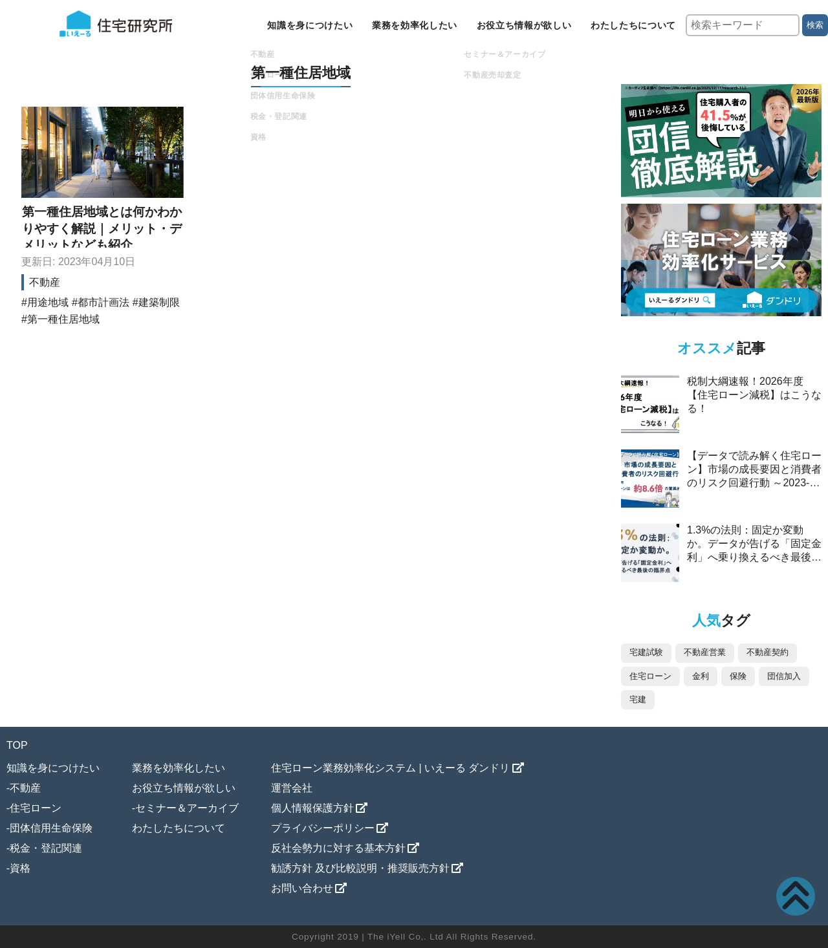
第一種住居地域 (63, 319)
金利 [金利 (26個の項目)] (700, 676)
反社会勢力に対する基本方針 (338, 848)
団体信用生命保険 (51, 828)
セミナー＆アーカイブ (187, 808)
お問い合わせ (302, 888)
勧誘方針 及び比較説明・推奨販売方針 (360, 868)
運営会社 (291, 787)
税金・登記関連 (46, 848)
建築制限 (159, 302)
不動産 (44, 282)
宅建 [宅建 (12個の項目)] (637, 699)
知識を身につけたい (310, 25)
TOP (17, 745)
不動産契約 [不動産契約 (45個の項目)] (767, 652)
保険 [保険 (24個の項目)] (738, 676)
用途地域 (48, 302)
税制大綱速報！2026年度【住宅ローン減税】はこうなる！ (754, 395)
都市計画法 (103, 302)
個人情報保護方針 (312, 808)
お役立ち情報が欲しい (524, 25)
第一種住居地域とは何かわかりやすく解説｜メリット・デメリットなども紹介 (102, 228)
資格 (20, 868)
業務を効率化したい (414, 25)
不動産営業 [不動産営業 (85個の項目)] (705, 652)
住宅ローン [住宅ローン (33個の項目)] (650, 676)
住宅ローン (35, 808)
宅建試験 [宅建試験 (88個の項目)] (646, 652)
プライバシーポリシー (323, 828)
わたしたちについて (633, 25)
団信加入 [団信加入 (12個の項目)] (784, 676)
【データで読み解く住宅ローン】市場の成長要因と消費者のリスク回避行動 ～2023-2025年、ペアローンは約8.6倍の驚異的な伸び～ (754, 482)
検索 (815, 25)
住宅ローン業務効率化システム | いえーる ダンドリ (390, 767)
